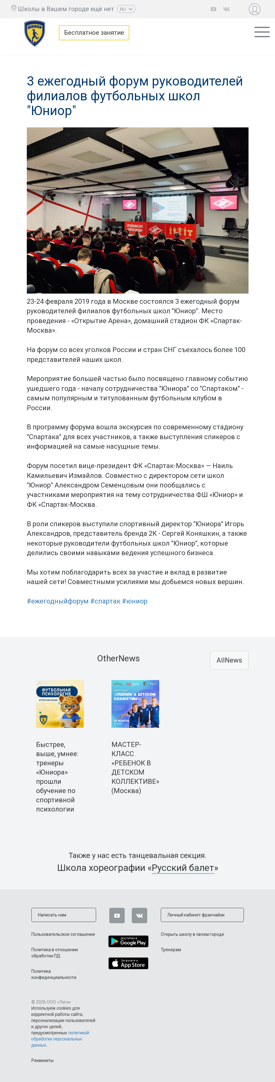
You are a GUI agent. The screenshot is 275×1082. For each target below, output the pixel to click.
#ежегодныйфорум (58, 601)
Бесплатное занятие (94, 32)
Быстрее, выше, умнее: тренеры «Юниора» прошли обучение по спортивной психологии (57, 777)
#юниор (135, 601)
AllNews (229, 660)
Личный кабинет (256, 9)
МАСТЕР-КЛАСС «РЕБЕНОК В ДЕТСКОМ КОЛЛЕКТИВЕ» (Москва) (135, 768)
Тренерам (171, 949)
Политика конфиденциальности (53, 974)
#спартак (105, 601)
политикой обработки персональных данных (60, 1039)
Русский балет (183, 867)
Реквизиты (42, 1060)
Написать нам (52, 914)
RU (126, 9)
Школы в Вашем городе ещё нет (66, 9)
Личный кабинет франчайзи (195, 914)
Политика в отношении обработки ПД (54, 952)
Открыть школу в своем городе (192, 934)
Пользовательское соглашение (63, 934)
